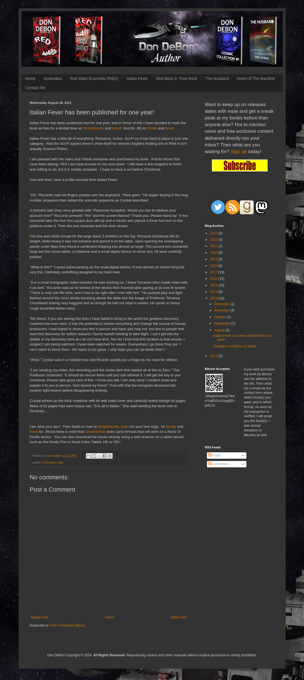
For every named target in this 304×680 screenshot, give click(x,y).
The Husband (217, 78)
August (219, 330)
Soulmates (53, 78)
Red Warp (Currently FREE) (94, 78)
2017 (214, 272)
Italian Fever (137, 78)
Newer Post (39, 617)
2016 (214, 279)
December (222, 304)
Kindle (152, 128)
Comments (218, 464)
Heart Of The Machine (256, 78)
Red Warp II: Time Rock (176, 78)
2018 (214, 266)
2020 (214, 253)
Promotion (49, 462)
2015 (214, 285)
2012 (214, 356)
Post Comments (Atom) (67, 625)
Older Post (179, 617)
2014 (214, 292)
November (222, 310)
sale (60, 462)
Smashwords (93, 128)
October (220, 317)
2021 (214, 246)
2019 (214, 259)
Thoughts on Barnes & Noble (234, 346)
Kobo (116, 128)
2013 (214, 298)
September (222, 323)
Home (30, 78)
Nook (169, 128)
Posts (214, 455)
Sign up (239, 151)
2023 (214, 233)
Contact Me (36, 87)
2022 (214, 240)
